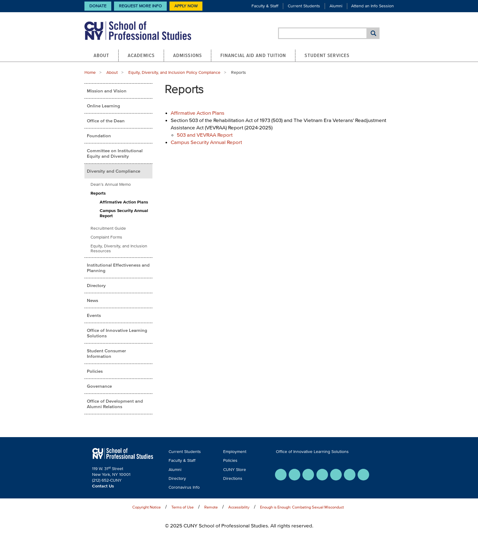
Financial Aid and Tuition (253, 55)
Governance (99, 386)
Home (90, 72)
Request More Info (140, 6)
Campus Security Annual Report (124, 213)
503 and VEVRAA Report (205, 135)
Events (94, 315)
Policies (95, 371)
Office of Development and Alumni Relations (115, 403)
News (92, 300)
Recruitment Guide (108, 228)
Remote (211, 507)
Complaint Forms (106, 237)
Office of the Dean (106, 120)
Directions (232, 478)
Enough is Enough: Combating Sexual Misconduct (302, 507)
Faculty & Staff (264, 6)
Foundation (99, 135)
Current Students (304, 6)
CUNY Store (234, 469)
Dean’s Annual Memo (111, 184)
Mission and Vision (107, 90)
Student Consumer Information (106, 353)
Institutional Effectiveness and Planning (118, 267)
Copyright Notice (146, 507)
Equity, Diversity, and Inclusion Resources (119, 248)
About (101, 55)
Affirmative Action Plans (124, 202)
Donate (97, 6)
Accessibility (238, 507)
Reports (98, 193)
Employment (234, 451)
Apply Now (186, 6)
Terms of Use (182, 507)
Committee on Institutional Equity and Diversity (115, 153)
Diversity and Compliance (113, 171)
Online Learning (103, 105)
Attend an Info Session (372, 6)
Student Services (327, 55)
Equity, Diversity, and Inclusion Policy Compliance (174, 72)
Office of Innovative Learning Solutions (117, 333)
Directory (96, 285)
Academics (141, 55)
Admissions (187, 55)
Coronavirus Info (184, 487)
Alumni (336, 6)
